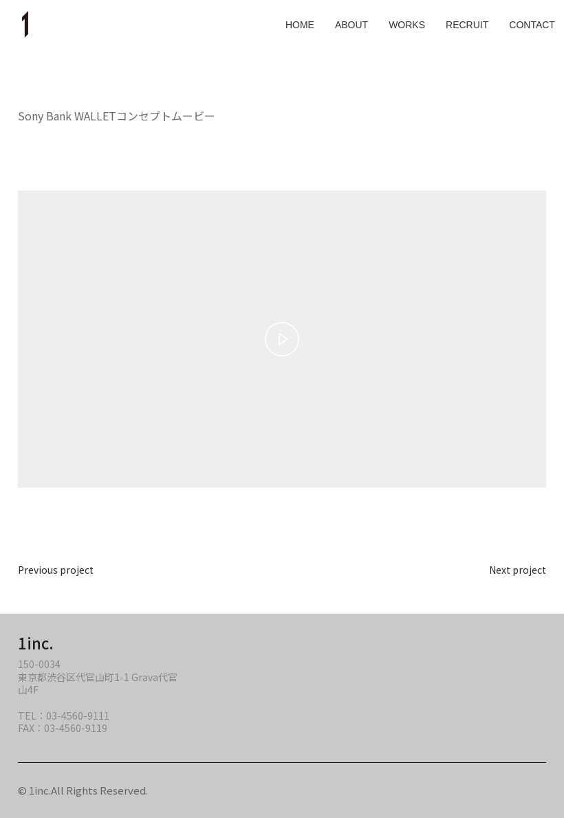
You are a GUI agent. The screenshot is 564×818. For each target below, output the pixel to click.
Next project (517, 570)
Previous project (56, 570)
